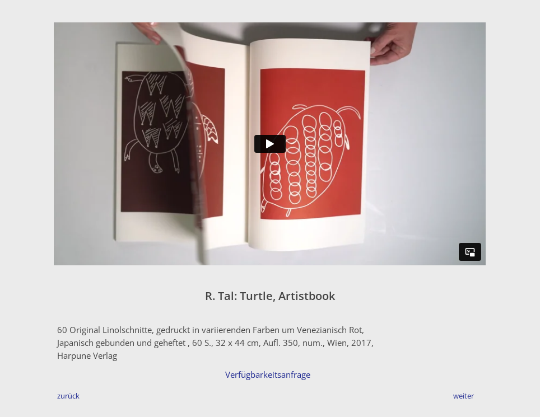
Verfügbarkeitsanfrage (267, 374)
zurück (68, 396)
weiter (463, 396)
